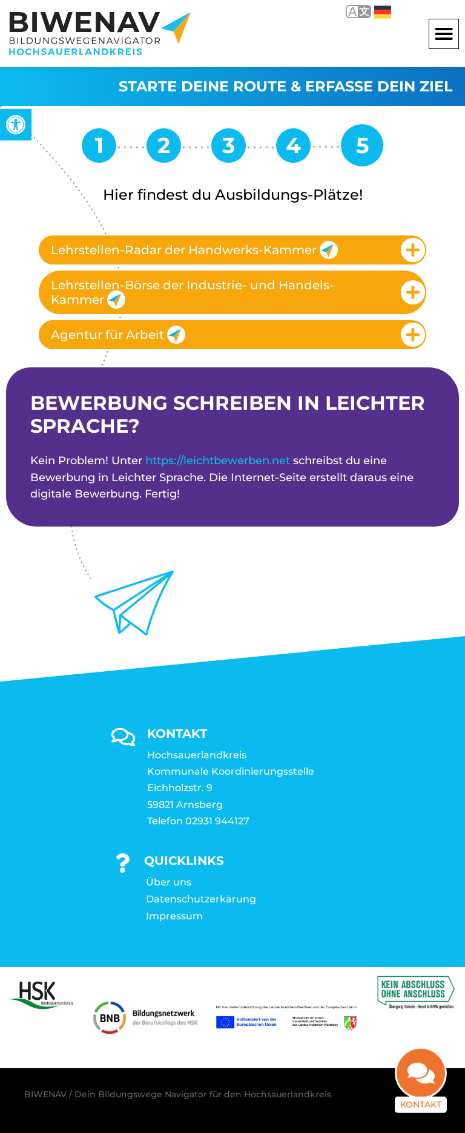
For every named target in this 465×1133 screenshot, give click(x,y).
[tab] (232, 249)
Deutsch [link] (382, 12)
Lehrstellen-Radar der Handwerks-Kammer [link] (194, 250)
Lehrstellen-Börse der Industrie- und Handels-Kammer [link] (192, 293)
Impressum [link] (174, 916)
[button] (444, 34)
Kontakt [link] (420, 1102)
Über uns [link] (168, 882)
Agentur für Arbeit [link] (118, 335)
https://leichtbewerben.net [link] (217, 460)
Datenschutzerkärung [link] (201, 899)
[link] (15, 124)
